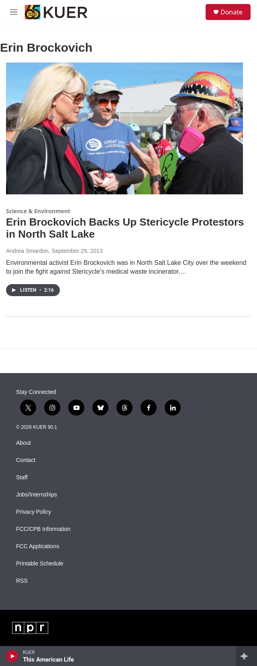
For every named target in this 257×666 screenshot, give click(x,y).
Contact (25, 460)
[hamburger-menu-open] (13, 12)
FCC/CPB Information (43, 529)
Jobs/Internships (36, 495)
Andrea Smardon (27, 251)
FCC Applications (37, 546)
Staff (22, 477)
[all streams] (246, 656)
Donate (231, 12)
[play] (12, 656)
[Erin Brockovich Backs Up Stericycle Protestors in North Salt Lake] (124, 128)
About (23, 443)
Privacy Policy (33, 512)
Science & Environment (38, 211)
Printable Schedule (39, 564)
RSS (22, 581)
